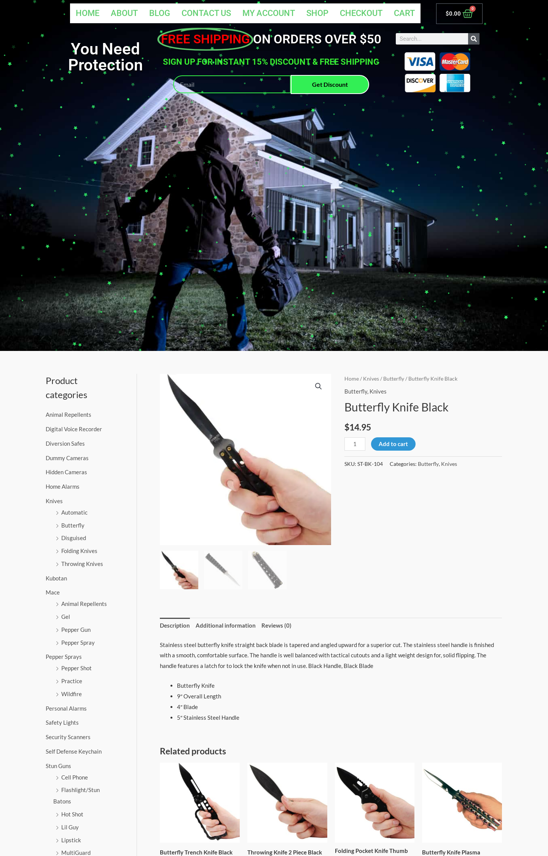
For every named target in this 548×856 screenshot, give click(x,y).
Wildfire (71, 693)
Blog (158, 13)
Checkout (361, 13)
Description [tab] (175, 625)
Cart (405, 13)
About (123, 13)
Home (86, 13)
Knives (54, 500)
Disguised (73, 537)
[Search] (474, 39)
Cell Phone (74, 777)
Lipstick (71, 840)
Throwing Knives (82, 563)
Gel (65, 616)
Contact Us (205, 13)
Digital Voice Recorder (74, 429)
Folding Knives (79, 550)
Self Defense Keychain (74, 751)
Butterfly (72, 525)
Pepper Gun (76, 629)
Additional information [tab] (226, 625)
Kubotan (56, 578)
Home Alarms (63, 486)
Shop (318, 13)
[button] (318, 386)
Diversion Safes (65, 443)
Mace (53, 592)
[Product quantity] (354, 444)
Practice (71, 680)
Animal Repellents (68, 414)
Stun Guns (58, 765)
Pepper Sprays (64, 656)
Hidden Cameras (66, 472)
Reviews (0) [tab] (276, 625)
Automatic (74, 512)
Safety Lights (62, 722)
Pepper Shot (76, 668)
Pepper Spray (78, 642)
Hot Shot (72, 814)
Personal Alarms (66, 708)
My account (268, 13)
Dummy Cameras (67, 457)
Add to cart (393, 443)
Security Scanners (68, 736)
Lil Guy (70, 827)
